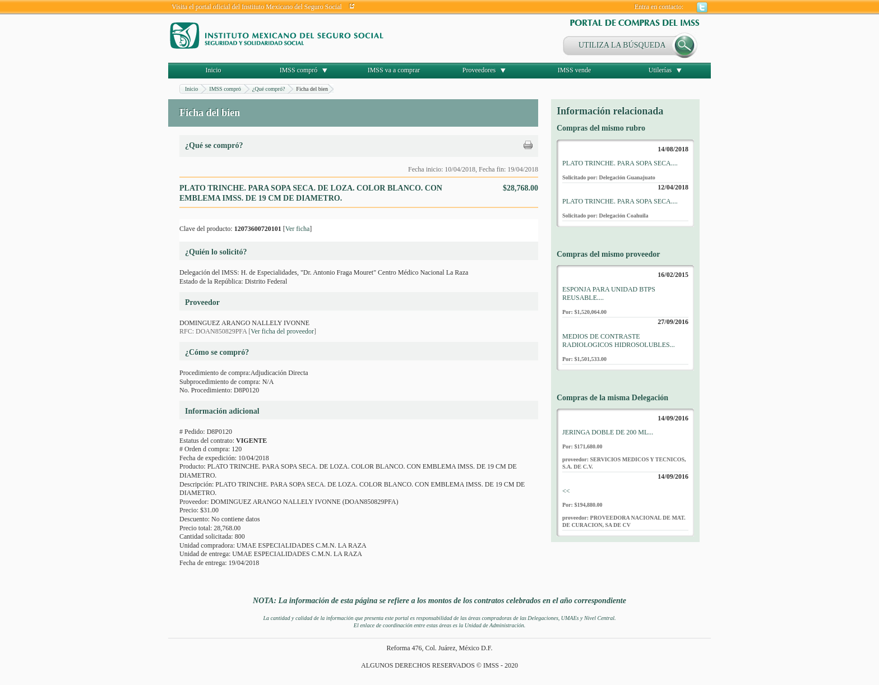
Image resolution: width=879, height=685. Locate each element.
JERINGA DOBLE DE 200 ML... (607, 432)
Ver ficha (297, 229)
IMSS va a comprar (394, 70)
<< (566, 491)
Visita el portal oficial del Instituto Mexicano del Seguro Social (257, 7)
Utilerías (660, 70)
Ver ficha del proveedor (282, 331)
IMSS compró (299, 70)
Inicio (213, 70)
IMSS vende (574, 70)
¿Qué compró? (268, 89)
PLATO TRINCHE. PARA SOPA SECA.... (620, 163)
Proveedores (479, 70)
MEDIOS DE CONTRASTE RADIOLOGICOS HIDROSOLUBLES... (618, 340)
